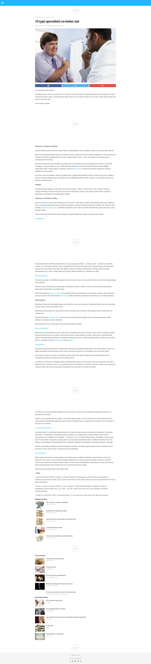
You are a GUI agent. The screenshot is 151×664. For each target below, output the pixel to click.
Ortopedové (39, 219)
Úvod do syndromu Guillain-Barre (56, 575)
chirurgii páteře (54, 317)
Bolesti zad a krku (39, 17)
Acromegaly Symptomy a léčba (55, 609)
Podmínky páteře (50, 17)
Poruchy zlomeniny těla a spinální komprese (59, 536)
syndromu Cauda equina (49, 208)
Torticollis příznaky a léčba (54, 527)
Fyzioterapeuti (40, 453)
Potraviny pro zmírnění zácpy (55, 558)
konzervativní (58, 340)
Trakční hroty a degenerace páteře (56, 511)
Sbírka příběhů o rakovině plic (55, 634)
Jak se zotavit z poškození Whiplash (57, 502)
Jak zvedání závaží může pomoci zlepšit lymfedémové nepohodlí (66, 617)
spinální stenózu (55, 293)
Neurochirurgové (41, 328)
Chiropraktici (40, 344)
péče (71, 340)
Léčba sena (49, 625)
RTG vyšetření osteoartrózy (54, 600)
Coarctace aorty (51, 567)
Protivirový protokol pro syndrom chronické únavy (61, 592)
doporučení (78, 169)
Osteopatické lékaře (43, 428)
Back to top (76, 655)
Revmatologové (41, 276)
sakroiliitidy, (64, 296)
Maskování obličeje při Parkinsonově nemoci (59, 584)
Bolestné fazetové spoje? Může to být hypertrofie (61, 519)
